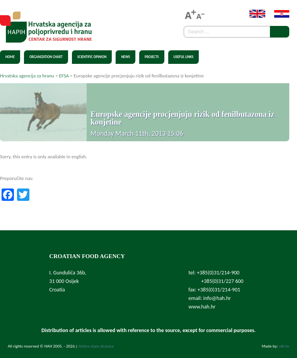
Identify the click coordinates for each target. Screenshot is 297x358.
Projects (152, 57)
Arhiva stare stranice (96, 346)
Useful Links (184, 57)
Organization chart (46, 57)
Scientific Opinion (92, 57)
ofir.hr (284, 346)
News (125, 57)
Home (10, 57)
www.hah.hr (201, 306)
